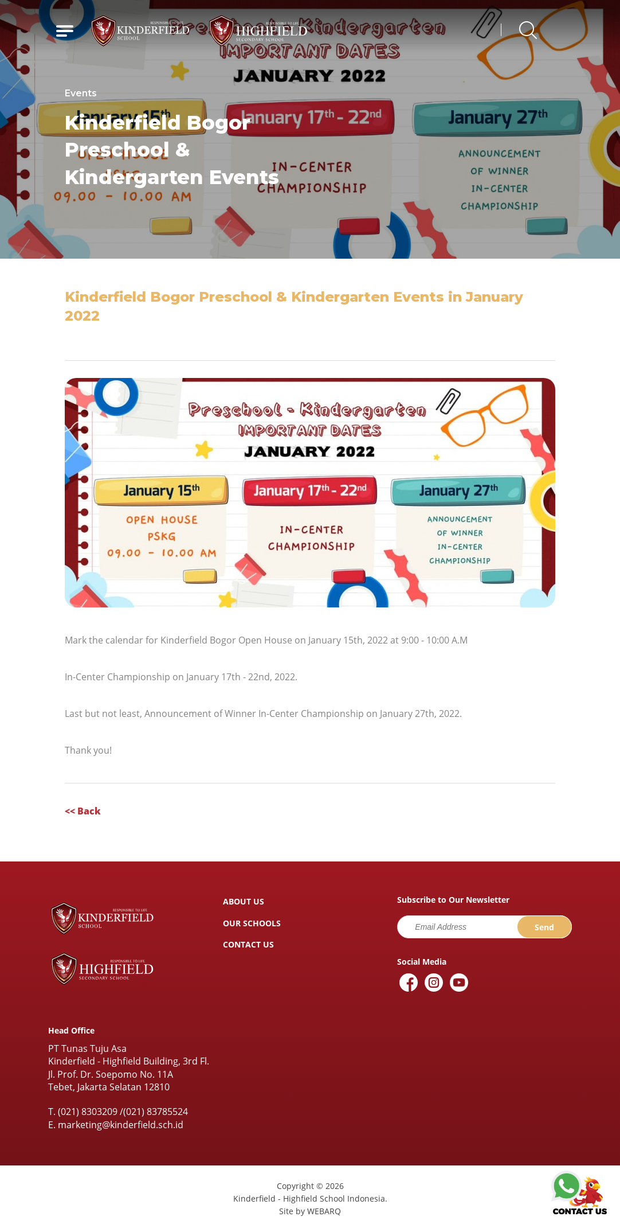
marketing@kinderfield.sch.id (120, 1124)
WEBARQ (324, 1211)
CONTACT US (248, 944)
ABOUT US (243, 901)
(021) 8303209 (87, 1111)
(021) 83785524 (155, 1111)
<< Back (83, 811)
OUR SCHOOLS (252, 923)
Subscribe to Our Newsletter (453, 900)
